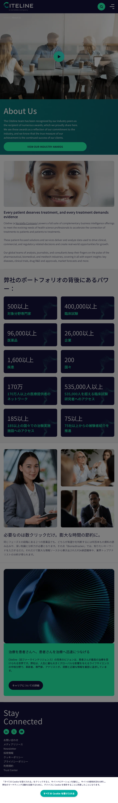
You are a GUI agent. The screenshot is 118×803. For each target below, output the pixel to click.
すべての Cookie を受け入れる (59, 793)
